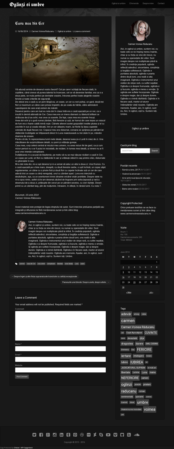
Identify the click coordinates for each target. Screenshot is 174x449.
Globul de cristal (129, 185)
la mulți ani (152, 368)
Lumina (136, 372)
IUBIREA (136, 362)
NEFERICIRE (130, 378)
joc (146, 362)
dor (142, 338)
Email (17, 355)
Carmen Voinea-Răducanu (137, 327)
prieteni (147, 384)
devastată (132, 338)
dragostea (127, 343)
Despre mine (148, 3)
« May (128, 292)
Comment (19, 309)
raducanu (128, 391)
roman (142, 391)
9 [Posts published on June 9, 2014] (123, 272)
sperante (139, 396)
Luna (76, 263)
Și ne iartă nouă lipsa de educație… (136, 178)
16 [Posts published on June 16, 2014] (123, 277)
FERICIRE (144, 349)
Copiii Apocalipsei (134, 332)
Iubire (124, 362)
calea (144, 314)
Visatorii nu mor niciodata (131, 409)
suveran (148, 397)
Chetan (16, 448)
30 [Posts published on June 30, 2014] (123, 287)
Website (18, 365)
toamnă (124, 402)
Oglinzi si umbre (27, 4)
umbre (142, 402)
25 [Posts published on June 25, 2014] (134, 282)
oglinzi (126, 384)
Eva (133, 350)
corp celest (41, 263)
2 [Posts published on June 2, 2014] (123, 267)
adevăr (126, 314)
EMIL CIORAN (152, 343)
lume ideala (69, 263)
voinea (149, 409)
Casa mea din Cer (29, 23)
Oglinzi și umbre (140, 128)
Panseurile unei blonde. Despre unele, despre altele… (85, 282)
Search (155, 151)
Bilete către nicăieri (130, 189)
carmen (22, 263)
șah (122, 414)
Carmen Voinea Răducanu (43, 31)
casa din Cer (31, 263)
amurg (136, 314)
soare (82, 263)
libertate (60, 263)
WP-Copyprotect (27, 448)
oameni (145, 378)
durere (139, 343)
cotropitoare (51, 263)
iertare (126, 356)
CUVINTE (151, 332)
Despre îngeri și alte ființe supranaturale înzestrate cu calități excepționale (44, 276)
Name (17, 344)
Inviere (148, 356)
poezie (138, 384)
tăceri (132, 402)
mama (153, 372)
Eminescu (125, 350)
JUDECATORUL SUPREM (133, 367)
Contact (161, 3)
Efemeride (134, 3)
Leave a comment (82, 31)
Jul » (151, 292)
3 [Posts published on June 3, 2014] (128, 267)
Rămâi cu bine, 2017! (131, 170)
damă (123, 338)
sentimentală (127, 396)
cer (122, 333)
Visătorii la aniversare (131, 174)
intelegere (138, 355)
